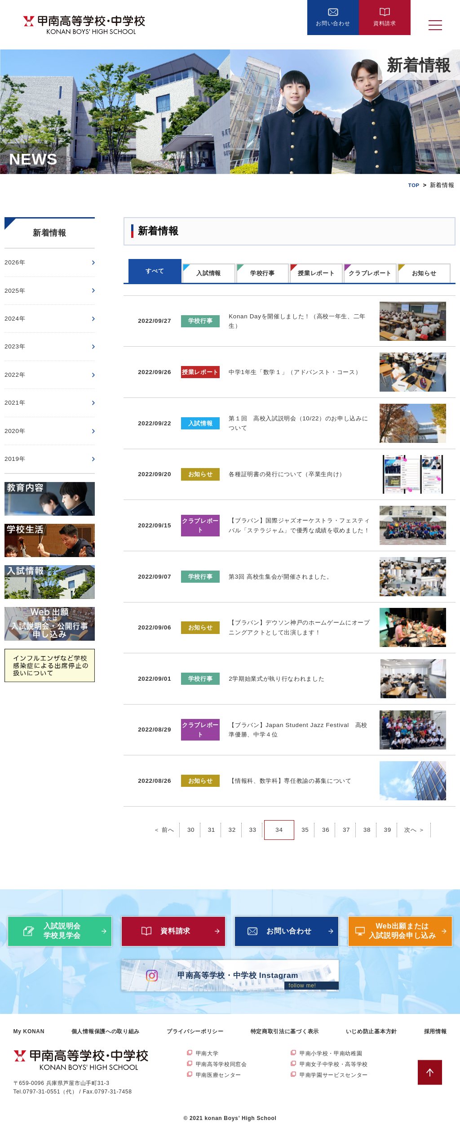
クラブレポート (370, 273)
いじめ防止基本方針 (371, 1038)
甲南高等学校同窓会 (221, 1071)
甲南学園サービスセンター (334, 1082)
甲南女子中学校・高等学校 (334, 1071)
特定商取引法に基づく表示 (285, 1038)
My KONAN (29, 1038)
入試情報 (208, 273)
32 (231, 812)
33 (252, 812)
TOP (413, 185)
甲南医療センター (219, 1082)
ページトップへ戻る (434, 1079)
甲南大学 (207, 1060)
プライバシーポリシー (195, 1038)
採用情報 (435, 1038)
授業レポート (316, 273)
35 (305, 812)
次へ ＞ (417, 812)
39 (389, 812)
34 (279, 812)
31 (210, 812)
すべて (155, 271)
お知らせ (424, 273)
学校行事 (262, 273)
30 (189, 812)
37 (347, 812)
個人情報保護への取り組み (105, 1038)
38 (368, 812)
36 (326, 812)
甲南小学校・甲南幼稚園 (331, 1060)
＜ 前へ (161, 812)
